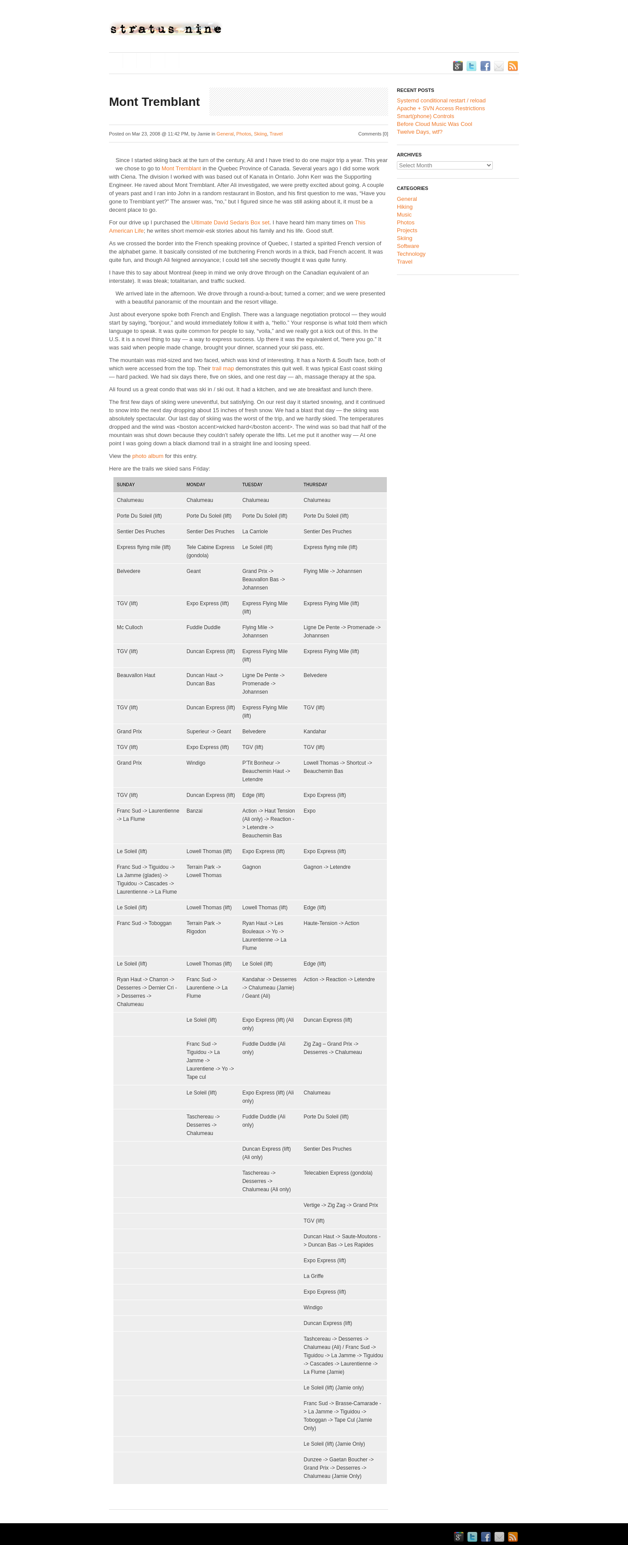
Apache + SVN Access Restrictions (441, 108)
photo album (148, 456)
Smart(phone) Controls (425, 116)
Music (404, 214)
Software (408, 246)
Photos (243, 133)
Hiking (405, 206)
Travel (276, 133)
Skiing (260, 133)
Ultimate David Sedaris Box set (230, 222)
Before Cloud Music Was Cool (434, 124)
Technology (411, 254)
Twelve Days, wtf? (420, 132)
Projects (407, 230)
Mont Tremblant (181, 168)
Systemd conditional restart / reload (441, 100)
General (225, 133)
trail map (223, 368)
